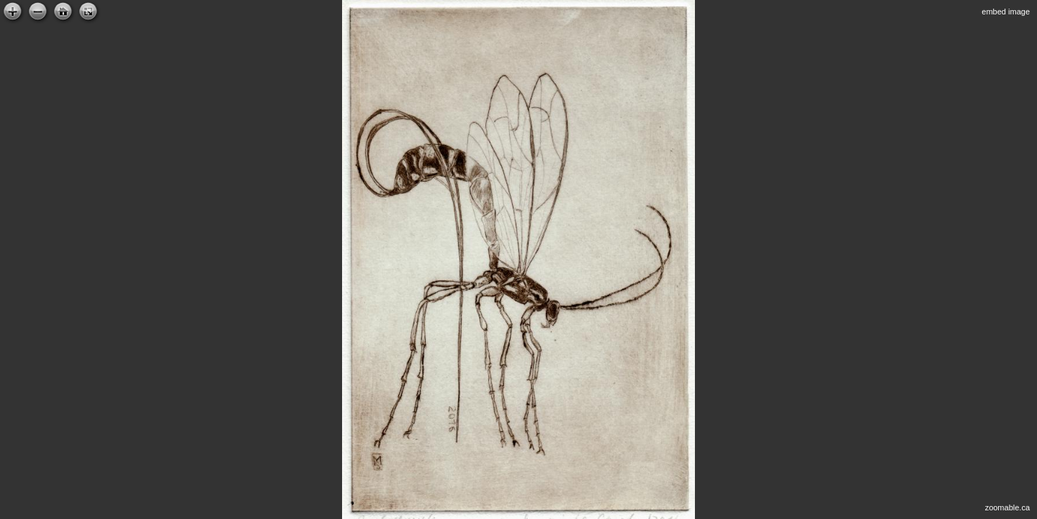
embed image (1006, 11)
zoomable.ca (1007, 507)
